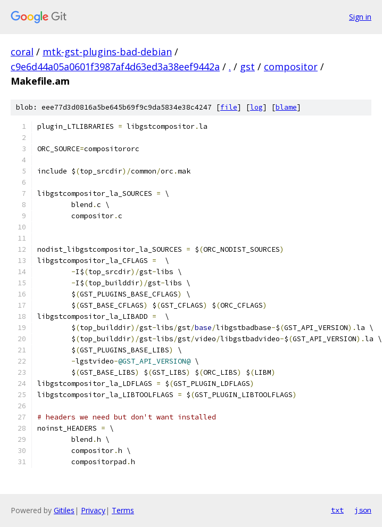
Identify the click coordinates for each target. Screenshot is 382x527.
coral (22, 51)
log (256, 107)
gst (247, 66)
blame (286, 107)
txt (337, 510)
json (362, 510)
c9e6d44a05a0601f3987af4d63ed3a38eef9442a (115, 66)
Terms (123, 510)
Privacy (93, 510)
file (228, 107)
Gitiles (64, 510)
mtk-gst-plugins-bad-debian (107, 51)
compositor (291, 66)
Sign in (360, 17)
